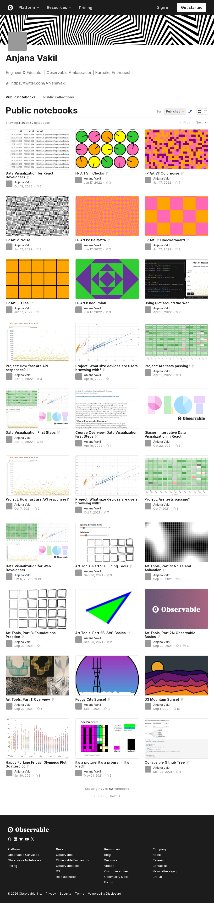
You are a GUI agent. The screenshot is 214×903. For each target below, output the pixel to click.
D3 (58, 871)
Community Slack (116, 877)
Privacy (51, 893)
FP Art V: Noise (18, 240)
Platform (29, 7)
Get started (192, 7)
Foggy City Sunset (90, 699)
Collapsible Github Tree (165, 762)
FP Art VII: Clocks (89, 173)
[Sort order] (190, 111)
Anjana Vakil (22, 182)
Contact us (160, 866)
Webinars (110, 860)
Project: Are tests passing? (167, 366)
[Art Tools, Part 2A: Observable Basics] (176, 609)
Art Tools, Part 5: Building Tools (101, 566)
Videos (109, 866)
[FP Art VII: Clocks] (107, 149)
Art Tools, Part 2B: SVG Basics (100, 633)
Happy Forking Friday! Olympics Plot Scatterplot (36, 764)
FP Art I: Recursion (90, 303)
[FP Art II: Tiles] (37, 279)
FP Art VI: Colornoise (162, 173)
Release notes (66, 877)
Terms (79, 893)
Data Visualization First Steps (31, 432)
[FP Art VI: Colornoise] (176, 149)
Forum (108, 882)
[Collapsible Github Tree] (176, 738)
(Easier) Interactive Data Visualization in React (165, 434)
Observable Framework (72, 860)
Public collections (58, 97)
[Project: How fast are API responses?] (37, 342)
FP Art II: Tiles (17, 303)
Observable (64, 855)
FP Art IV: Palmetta (90, 240)
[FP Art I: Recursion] (107, 279)
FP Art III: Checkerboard (165, 240)
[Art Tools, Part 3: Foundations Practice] (37, 609)
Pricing (85, 7)
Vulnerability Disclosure (104, 893)
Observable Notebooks (24, 860)
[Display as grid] (199, 111)
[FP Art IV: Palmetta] (107, 216)
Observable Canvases (23, 855)
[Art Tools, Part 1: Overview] (37, 675)
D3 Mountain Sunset (162, 699)
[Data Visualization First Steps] (37, 409)
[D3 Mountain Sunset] (176, 675)
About (157, 855)
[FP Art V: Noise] (37, 216)
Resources (59, 7)
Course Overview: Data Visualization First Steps (106, 434)
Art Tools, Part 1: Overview (28, 699)
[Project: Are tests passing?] (176, 342)
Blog (107, 855)
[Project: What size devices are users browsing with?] (107, 342)
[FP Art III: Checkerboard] (176, 216)
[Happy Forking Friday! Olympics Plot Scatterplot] (37, 738)
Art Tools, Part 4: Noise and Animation (168, 568)
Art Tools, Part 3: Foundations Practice (31, 635)
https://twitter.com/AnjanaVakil (38, 83)
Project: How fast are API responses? (37, 499)
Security (65, 893)
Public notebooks (21, 97)
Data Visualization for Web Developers (28, 568)
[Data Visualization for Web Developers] (37, 542)
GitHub (157, 877)
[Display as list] (205, 111)
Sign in (163, 7)
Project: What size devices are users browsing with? (106, 368)
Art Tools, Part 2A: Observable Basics (170, 635)
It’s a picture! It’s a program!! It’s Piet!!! (102, 764)
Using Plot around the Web (167, 303)
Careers (158, 860)
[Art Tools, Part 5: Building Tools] (107, 542)
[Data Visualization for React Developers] (37, 149)
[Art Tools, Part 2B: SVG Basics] (107, 609)
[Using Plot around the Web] (176, 279)
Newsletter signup (165, 871)
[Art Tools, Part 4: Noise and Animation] (176, 542)
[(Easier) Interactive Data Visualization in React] (176, 409)
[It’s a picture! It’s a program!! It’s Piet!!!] (107, 738)
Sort (159, 111)
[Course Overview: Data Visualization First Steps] (107, 409)
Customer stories (116, 871)
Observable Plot (67, 866)
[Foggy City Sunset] (107, 675)
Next (201, 122)
